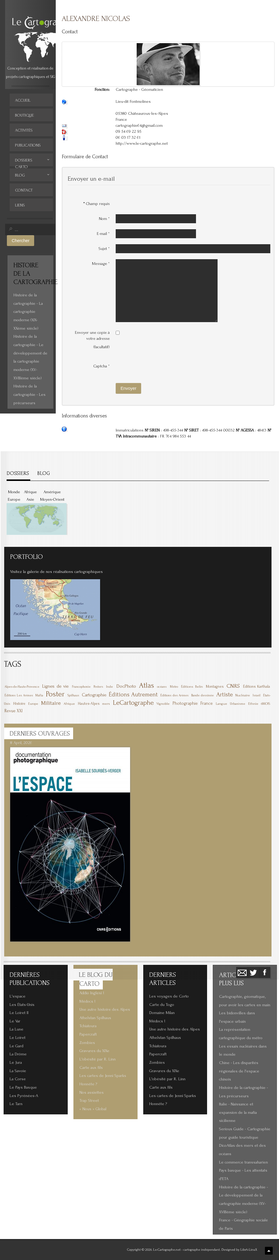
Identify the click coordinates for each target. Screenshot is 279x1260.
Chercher (20, 240)
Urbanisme (237, 704)
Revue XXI (13, 710)
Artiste (224, 694)
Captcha (101, 366)
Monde (14, 492)
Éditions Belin (192, 687)
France (206, 703)
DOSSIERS (18, 473)
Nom (104, 218)
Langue (221, 704)
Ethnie (253, 704)
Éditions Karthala (256, 686)
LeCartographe (133, 703)
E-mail (103, 233)
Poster (55, 694)
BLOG (43, 473)
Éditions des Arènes (174, 695)
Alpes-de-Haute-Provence (21, 687)
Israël (256, 695)
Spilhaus (73, 695)
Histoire (19, 703)
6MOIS (265, 704)
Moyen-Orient (52, 499)
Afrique (30, 492)
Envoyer (128, 388)
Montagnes (215, 686)
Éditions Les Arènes (18, 695)
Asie (30, 499)
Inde (109, 687)
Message (101, 263)
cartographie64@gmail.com (139, 125)
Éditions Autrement (133, 694)
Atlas (146, 685)
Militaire (51, 703)
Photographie (185, 703)
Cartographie (94, 695)
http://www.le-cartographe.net (142, 143)
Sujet (104, 248)
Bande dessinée (202, 695)
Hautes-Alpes (88, 703)
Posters (98, 687)
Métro (174, 687)
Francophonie (81, 687)
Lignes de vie (55, 686)
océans (162, 687)
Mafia (39, 695)
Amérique (52, 492)
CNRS (233, 686)
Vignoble (163, 704)
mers (106, 704)
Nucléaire (242, 695)
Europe (14, 499)
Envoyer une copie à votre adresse (92, 335)
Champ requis (96, 203)
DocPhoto (126, 686)
